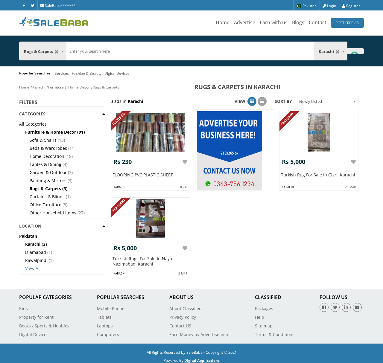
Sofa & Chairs (43, 140)
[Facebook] (24, 5)
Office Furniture (45, 205)
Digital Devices (117, 73)
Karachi (38, 87)
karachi (119, 185)
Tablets (104, 314)
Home (223, 22)
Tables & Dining (45, 164)
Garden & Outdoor (48, 172)
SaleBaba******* (57, 5)
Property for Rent (36, 314)
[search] (190, 51)
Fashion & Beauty (86, 73)
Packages (264, 305)
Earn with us (274, 22)
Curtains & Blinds (47, 196)
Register (351, 5)
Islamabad (35, 252)
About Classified (185, 305)
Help (259, 314)
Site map (264, 323)
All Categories (33, 124)
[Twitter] (32, 5)
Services (62, 73)
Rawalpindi (36, 260)
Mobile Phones (112, 305)
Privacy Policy (182, 314)
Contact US (180, 323)
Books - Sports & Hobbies (44, 323)
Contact (317, 22)
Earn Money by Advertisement (199, 331)
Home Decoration (47, 156)
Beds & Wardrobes (48, 148)
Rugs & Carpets (106, 87)
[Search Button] (355, 51)
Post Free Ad (347, 22)
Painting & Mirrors (48, 180)
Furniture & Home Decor (69, 87)
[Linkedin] (346, 304)
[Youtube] (357, 304)
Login (329, 5)
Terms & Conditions (274, 331)
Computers (108, 331)
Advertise (244, 22)
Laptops (105, 323)
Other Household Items (53, 213)
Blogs (298, 22)
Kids (23, 305)
